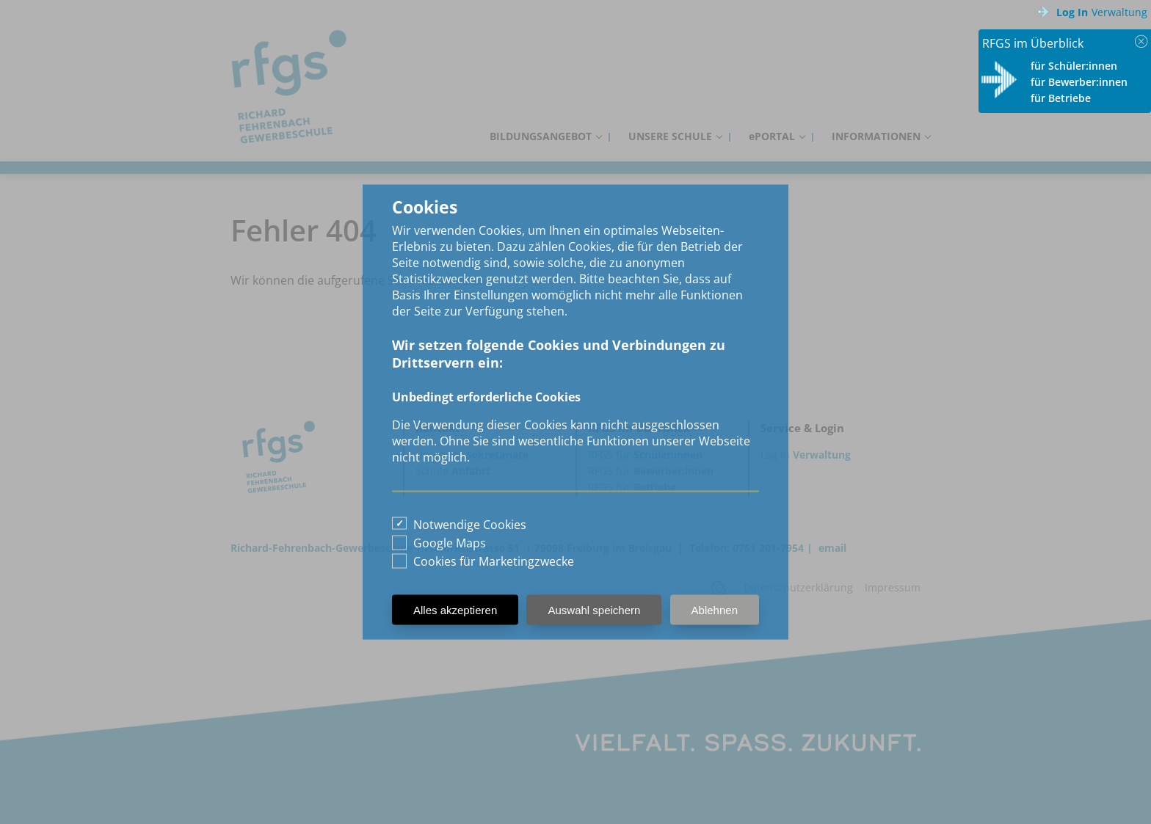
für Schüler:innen (1074, 66)
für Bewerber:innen (1079, 82)
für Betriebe (1061, 98)
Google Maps (449, 543)
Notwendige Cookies (469, 525)
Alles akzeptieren (455, 610)
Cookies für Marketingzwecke (493, 561)
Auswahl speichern (594, 610)
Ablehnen (714, 610)
